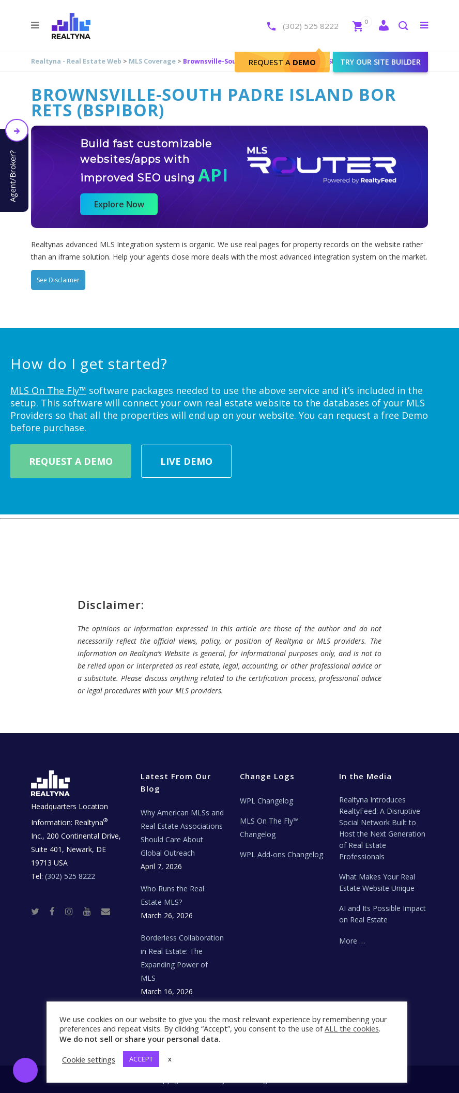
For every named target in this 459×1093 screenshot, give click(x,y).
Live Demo (186, 461)
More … (352, 941)
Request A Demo (71, 461)
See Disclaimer (58, 280)
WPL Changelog (266, 801)
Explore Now (119, 204)
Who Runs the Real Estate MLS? (172, 895)
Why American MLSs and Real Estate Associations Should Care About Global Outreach (182, 833)
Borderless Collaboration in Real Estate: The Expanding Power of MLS (182, 958)
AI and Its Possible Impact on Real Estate (382, 913)
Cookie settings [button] (88, 1059)
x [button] (170, 1059)
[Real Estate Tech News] (105, 911)
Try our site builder (380, 62)
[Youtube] (91, 911)
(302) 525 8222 (311, 26)
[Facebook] (56, 911)
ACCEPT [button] (141, 1059)
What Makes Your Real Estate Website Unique (377, 882)
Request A (282, 62)
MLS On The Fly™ (48, 390)
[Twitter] (39, 911)
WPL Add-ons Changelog (281, 854)
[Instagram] (73, 911)
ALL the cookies (352, 1028)
